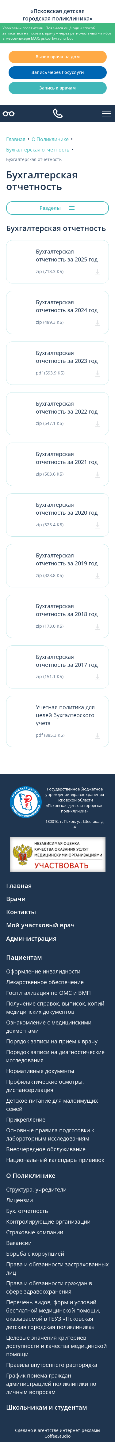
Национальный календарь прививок (55, 1159)
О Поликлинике (31, 1175)
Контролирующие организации (48, 1221)
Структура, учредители (36, 1189)
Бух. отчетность (27, 1210)
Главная (19, 886)
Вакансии (19, 1243)
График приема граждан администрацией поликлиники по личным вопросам (51, 1384)
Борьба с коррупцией (35, 1253)
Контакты (21, 912)
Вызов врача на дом (58, 57)
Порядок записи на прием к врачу (52, 1041)
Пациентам (24, 957)
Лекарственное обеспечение (45, 982)
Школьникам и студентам (46, 1407)
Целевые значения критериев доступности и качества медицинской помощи (56, 1346)
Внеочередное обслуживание (46, 1149)
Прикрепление (25, 1119)
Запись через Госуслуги (58, 72)
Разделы (57, 208)
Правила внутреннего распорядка (51, 1364)
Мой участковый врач (40, 925)
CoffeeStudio (57, 1436)
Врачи (16, 899)
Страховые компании (34, 1232)
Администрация (31, 938)
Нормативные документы (40, 1071)
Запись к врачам (57, 88)
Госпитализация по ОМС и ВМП (48, 992)
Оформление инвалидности (43, 971)
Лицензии (19, 1200)
